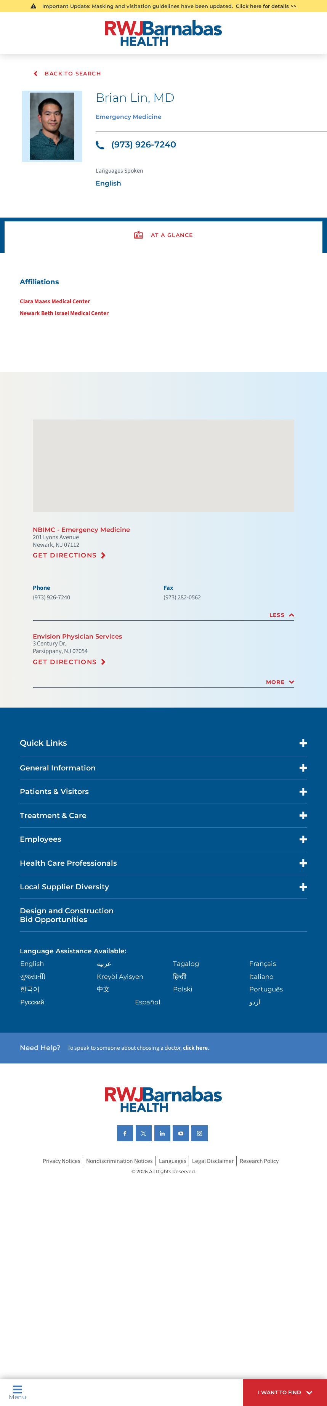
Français (262, 1024)
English (34, 1024)
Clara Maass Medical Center (53, 314)
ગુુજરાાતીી (34, 1037)
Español (148, 1064)
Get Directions (68, 589)
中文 (103, 1051)
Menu (19, 1391)
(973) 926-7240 (139, 148)
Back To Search (67, 73)
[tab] (163, 652)
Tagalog (186, 1024)
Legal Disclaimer (215, 1231)
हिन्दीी (179, 1037)
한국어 (31, 1051)
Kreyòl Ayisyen (120, 1037)
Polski (182, 1051)
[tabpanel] (163, 310)
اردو (253, 1064)
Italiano (260, 1037)
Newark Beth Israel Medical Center (63, 327)
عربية (104, 1024)
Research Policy (264, 1231)
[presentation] (163, 245)
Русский (34, 1064)
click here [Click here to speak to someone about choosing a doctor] (209, 1112)
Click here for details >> (266, 6)
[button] (280, 1391)
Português (265, 1051)
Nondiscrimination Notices (118, 1231)
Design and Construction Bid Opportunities (72, 972)
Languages (174, 1231)
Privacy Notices (56, 1231)
